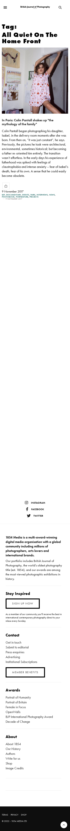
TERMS (5, 814)
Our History (13, 749)
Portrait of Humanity (18, 697)
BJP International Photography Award (29, 717)
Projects (33, 197)
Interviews (42, 195)
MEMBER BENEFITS (25, 672)
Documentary (13, 195)
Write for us (13, 758)
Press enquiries (15, 652)
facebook (35, 509)
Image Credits (15, 768)
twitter (35, 516)
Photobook (8, 197)
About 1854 (13, 744)
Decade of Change (18, 721)
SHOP (23, 814)
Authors (10, 753)
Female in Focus (16, 707)
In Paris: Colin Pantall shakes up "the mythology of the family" (27, 122)
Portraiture (22, 197)
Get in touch (13, 642)
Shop (9, 763)
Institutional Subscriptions (21, 662)
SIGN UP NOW (22, 603)
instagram (35, 503)
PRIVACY (14, 814)
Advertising (13, 657)
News (52, 195)
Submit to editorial (17, 647)
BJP (3, 195)
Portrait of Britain (16, 702)
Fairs (32, 195)
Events (25, 195)
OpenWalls (13, 712)
